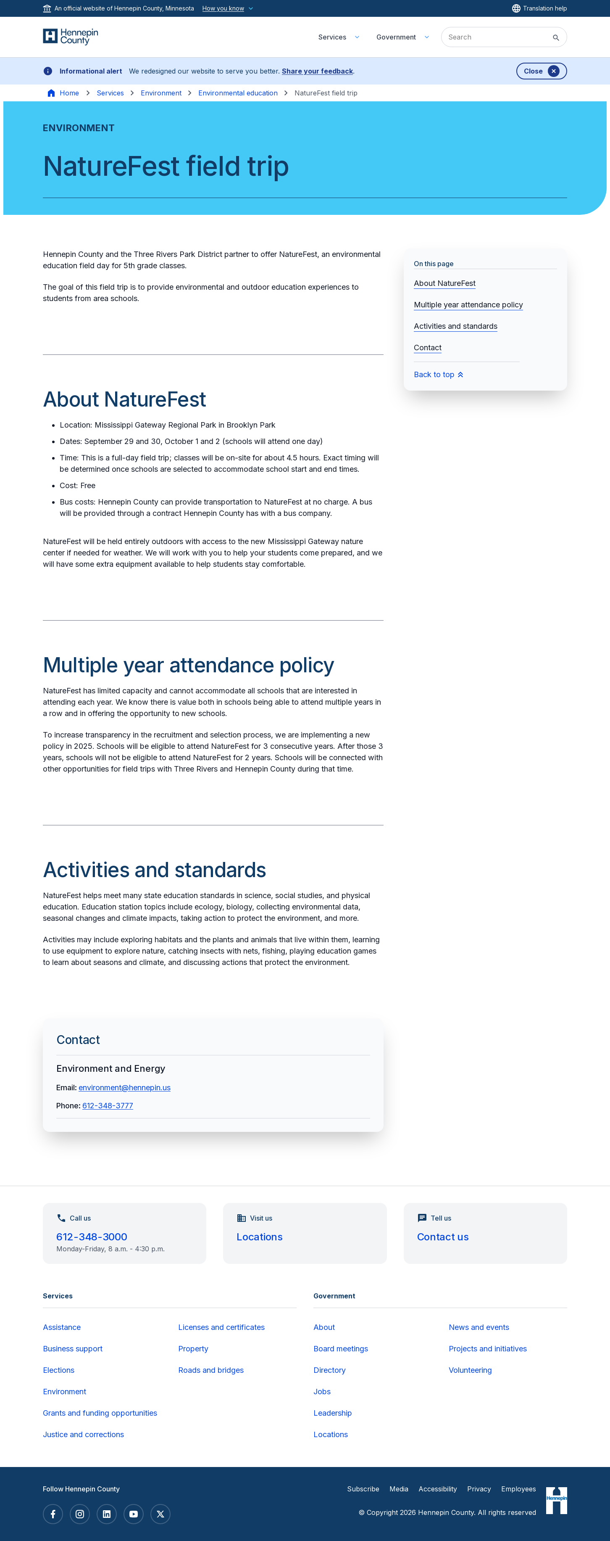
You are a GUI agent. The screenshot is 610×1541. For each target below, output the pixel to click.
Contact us (443, 1237)
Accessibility (437, 1489)
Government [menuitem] (396, 37)
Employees (518, 1489)
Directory (329, 1370)
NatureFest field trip (326, 93)
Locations (259, 1237)
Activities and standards (455, 326)
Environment (161, 93)
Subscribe (363, 1489)
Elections (58, 1370)
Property (193, 1348)
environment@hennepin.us (125, 1087)
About (324, 1327)
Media (398, 1489)
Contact (428, 347)
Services (110, 93)
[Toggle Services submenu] (357, 37)
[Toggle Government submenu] (427, 37)
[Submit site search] (556, 38)
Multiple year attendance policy (468, 304)
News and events (479, 1327)
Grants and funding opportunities (100, 1413)
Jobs (322, 1391)
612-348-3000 (91, 1237)
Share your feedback (317, 71)
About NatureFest (445, 283)
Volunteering (470, 1370)
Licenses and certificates (221, 1327)
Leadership (332, 1413)
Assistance (62, 1327)
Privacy (479, 1489)
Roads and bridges (211, 1370)
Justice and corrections (83, 1434)
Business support (73, 1348)
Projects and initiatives (488, 1348)
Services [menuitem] (332, 37)
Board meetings (340, 1348)
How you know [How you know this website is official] (228, 8)
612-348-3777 (107, 1105)
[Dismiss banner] (541, 71)
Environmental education (238, 93)
